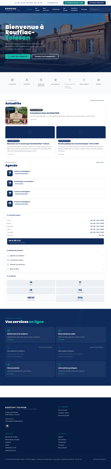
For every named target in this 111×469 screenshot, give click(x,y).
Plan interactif (62, 448)
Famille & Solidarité (74, 9)
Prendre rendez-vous (74, 3)
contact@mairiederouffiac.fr (14, 421)
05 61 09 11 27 (9, 419)
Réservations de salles (12, 440)
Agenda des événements (45, 56)
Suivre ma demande (96, 3)
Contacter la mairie (55, 260)
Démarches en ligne (11, 437)
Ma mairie (37, 9)
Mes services (46, 9)
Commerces (62, 442)
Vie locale (65, 9)
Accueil (29, 9)
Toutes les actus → (98, 100)
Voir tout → (101, 162)
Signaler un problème (55, 256)
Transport (61, 445)
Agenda (60, 437)
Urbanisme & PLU (10, 450)
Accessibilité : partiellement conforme (63, 459)
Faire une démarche (17, 56)
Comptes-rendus (63, 413)
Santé (7, 445)
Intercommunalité (63, 415)
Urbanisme (56, 9)
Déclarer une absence (55, 264)
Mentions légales (31, 459)
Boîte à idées (55, 269)
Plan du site (78, 459)
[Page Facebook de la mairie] (7, 426)
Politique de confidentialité (44, 459)
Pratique (84, 9)
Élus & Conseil (62, 410)
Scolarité (8, 442)
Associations (62, 440)
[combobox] (100, 9)
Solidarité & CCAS (10, 448)
